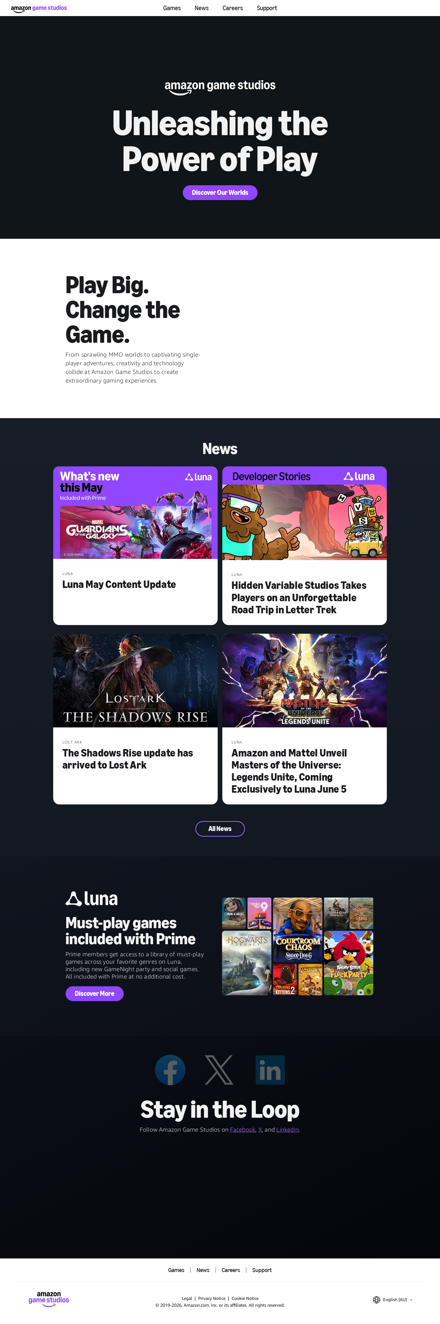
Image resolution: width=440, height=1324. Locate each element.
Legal (187, 1298)
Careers (233, 8)
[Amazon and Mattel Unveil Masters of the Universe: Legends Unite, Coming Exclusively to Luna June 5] (304, 681)
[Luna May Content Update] (135, 513)
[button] (392, 1300)
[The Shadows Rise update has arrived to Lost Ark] (135, 681)
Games (172, 8)
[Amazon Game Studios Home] (39, 9)
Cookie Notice (245, 1298)
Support (267, 8)
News (202, 8)
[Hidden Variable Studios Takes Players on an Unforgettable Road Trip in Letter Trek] (304, 513)
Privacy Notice (211, 1298)
